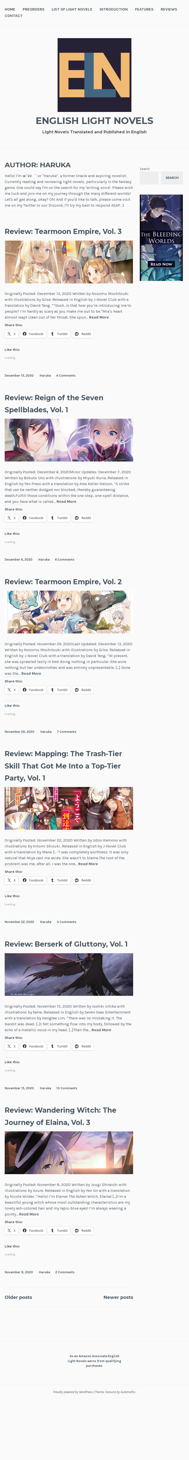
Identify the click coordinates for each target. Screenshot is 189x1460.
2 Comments (65, 1333)
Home (10, 9)
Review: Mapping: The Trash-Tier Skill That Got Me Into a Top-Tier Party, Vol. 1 (64, 795)
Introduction (114, 9)
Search (145, 169)
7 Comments (66, 756)
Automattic (128, 1453)
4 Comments (66, 387)
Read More (99, 329)
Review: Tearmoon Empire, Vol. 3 (50, 236)
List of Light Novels (72, 9)
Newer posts (113, 1357)
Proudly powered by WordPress (73, 1453)
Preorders (34, 9)
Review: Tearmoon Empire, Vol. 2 (50, 599)
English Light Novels (94, 119)
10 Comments (66, 1136)
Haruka (45, 387)
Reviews (169, 9)
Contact (14, 15)
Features (144, 9)
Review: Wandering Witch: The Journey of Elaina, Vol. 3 (59, 1170)
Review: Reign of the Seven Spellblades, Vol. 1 (64, 415)
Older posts (23, 1357)
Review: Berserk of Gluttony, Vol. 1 (50, 986)
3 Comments (66, 958)
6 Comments (64, 572)
